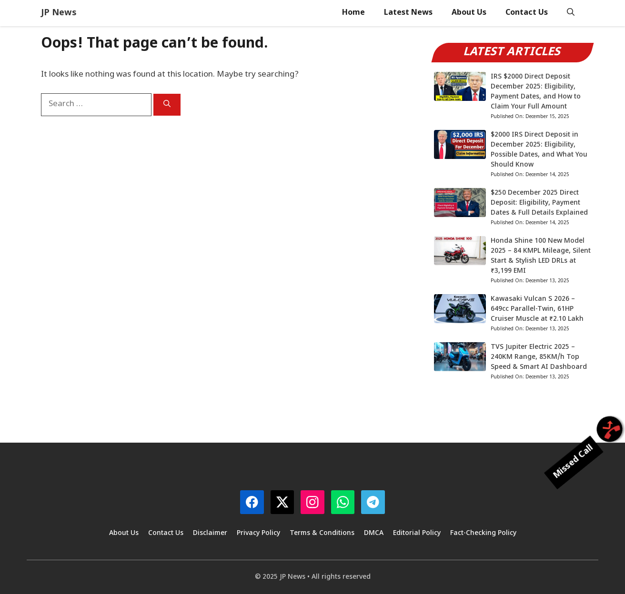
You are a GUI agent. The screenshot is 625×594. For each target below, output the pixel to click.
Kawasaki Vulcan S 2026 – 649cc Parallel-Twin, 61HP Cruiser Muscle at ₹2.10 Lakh (537, 309)
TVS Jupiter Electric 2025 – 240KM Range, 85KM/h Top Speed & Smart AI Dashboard (539, 357)
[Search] (167, 105)
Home (353, 13)
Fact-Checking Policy (483, 533)
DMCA (373, 533)
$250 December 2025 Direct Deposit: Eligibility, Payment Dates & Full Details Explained (539, 203)
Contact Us (526, 13)
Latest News (408, 13)
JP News (59, 13)
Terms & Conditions (322, 533)
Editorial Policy (417, 533)
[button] (570, 13)
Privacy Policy (258, 533)
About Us (469, 13)
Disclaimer (210, 533)
